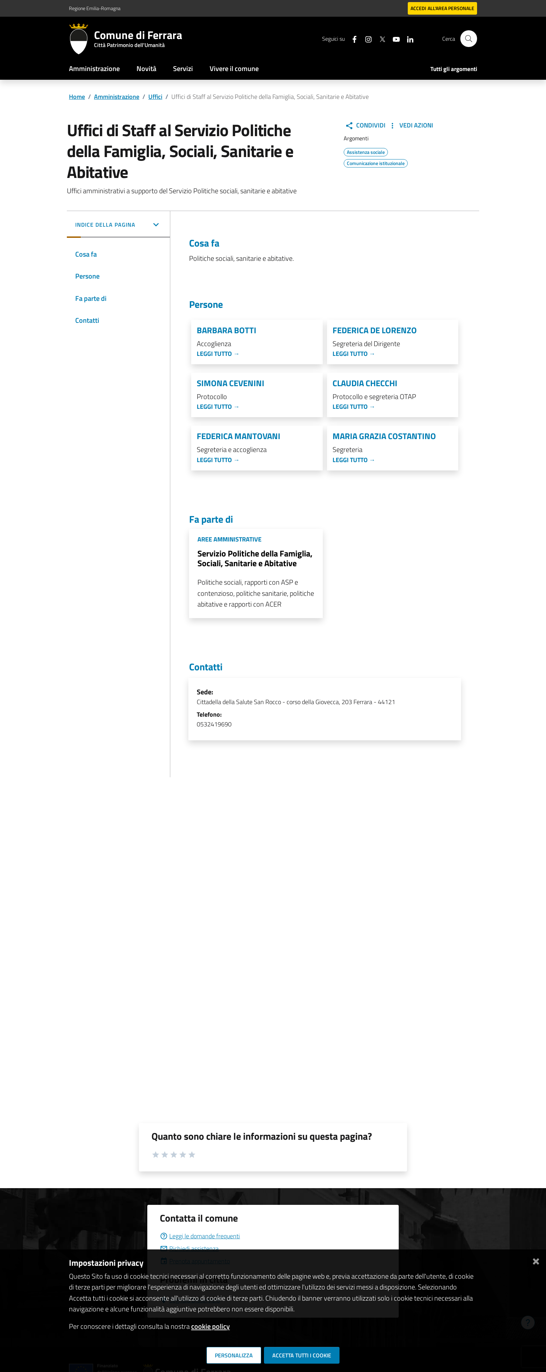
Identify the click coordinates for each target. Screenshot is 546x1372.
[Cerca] (468, 38)
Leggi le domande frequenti (200, 1236)
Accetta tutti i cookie (301, 1355)
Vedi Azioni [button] (410, 125)
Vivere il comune (234, 68)
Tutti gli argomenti (453, 68)
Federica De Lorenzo (375, 330)
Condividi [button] (365, 125)
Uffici (155, 96)
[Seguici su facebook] (351, 38)
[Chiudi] (536, 1260)
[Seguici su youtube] (393, 38)
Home (77, 96)
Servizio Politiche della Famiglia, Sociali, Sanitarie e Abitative (254, 558)
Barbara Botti (226, 330)
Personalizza (234, 1355)
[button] (118, 225)
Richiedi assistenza (189, 1248)
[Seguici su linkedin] (407, 38)
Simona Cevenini (230, 383)
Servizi (183, 68)
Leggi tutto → (218, 353)
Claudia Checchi (365, 383)
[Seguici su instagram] (365, 38)
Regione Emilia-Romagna (94, 8)
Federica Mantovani (238, 436)
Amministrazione (94, 68)
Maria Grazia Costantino (384, 436)
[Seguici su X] (379, 38)
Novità (146, 68)
